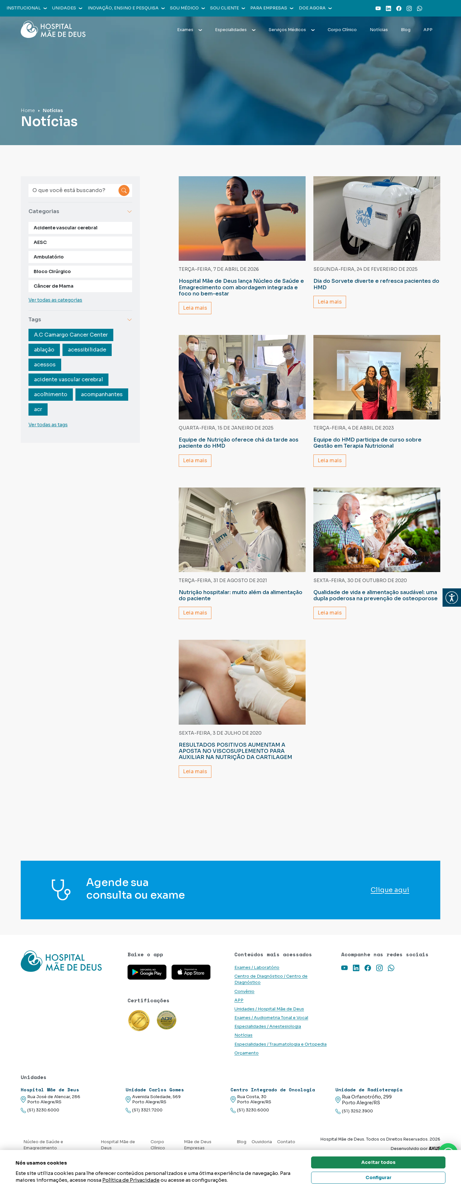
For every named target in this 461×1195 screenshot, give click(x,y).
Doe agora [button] (315, 8)
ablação (44, 349)
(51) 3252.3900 (354, 1111)
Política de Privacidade (131, 1180)
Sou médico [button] (187, 8)
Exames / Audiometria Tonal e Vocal (271, 1017)
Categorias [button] (80, 211)
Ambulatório (49, 257)
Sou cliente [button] (227, 8)
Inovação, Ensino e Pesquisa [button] (126, 8)
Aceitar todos (378, 1162)
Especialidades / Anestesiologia (267, 1026)
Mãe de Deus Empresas (197, 1145)
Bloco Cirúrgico (52, 271)
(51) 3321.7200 (144, 1110)
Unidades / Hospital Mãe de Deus (269, 1009)
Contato (286, 1141)
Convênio (244, 991)
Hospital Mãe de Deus (118, 1145)
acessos (45, 364)
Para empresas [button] (271, 8)
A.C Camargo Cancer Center (71, 334)
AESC (40, 242)
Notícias (379, 29)
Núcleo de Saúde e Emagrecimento (43, 1145)
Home (28, 110)
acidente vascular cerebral (68, 379)
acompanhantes (102, 394)
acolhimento (50, 394)
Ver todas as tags (48, 425)
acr (38, 409)
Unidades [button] (67, 8)
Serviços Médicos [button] (292, 29)
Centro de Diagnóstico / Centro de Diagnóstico (271, 979)
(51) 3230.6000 (40, 1110)
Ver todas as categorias (55, 300)
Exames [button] (189, 29)
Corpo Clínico (342, 29)
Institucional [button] (26, 8)
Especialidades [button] (235, 29)
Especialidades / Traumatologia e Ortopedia (280, 1044)
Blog (405, 29)
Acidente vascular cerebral (65, 228)
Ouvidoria (262, 1141)
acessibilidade (87, 349)
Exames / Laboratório (256, 967)
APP (428, 29)
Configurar (378, 1177)
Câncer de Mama (53, 286)
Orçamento (246, 1053)
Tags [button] (80, 319)
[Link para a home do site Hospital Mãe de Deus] (70, 961)
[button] (452, 597)
